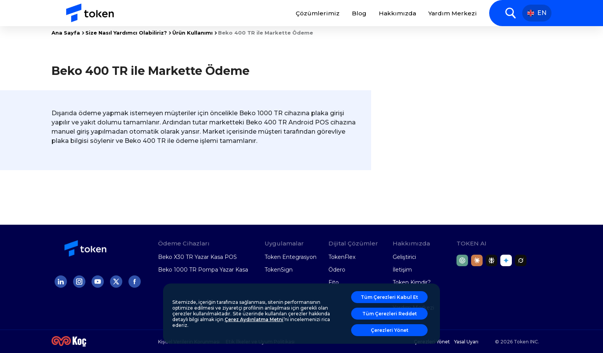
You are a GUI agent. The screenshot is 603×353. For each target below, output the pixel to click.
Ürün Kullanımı (192, 33)
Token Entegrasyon (290, 257)
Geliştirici (404, 257)
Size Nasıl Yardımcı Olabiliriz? (126, 33)
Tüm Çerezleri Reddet (389, 314)
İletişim (402, 269)
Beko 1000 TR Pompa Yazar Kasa (203, 269)
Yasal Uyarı (466, 342)
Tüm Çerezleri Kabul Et (389, 297)
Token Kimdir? (412, 282)
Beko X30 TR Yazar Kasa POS (197, 257)
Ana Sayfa (66, 33)
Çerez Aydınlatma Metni (254, 319)
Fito (333, 282)
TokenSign (279, 269)
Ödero (336, 269)
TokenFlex (341, 257)
